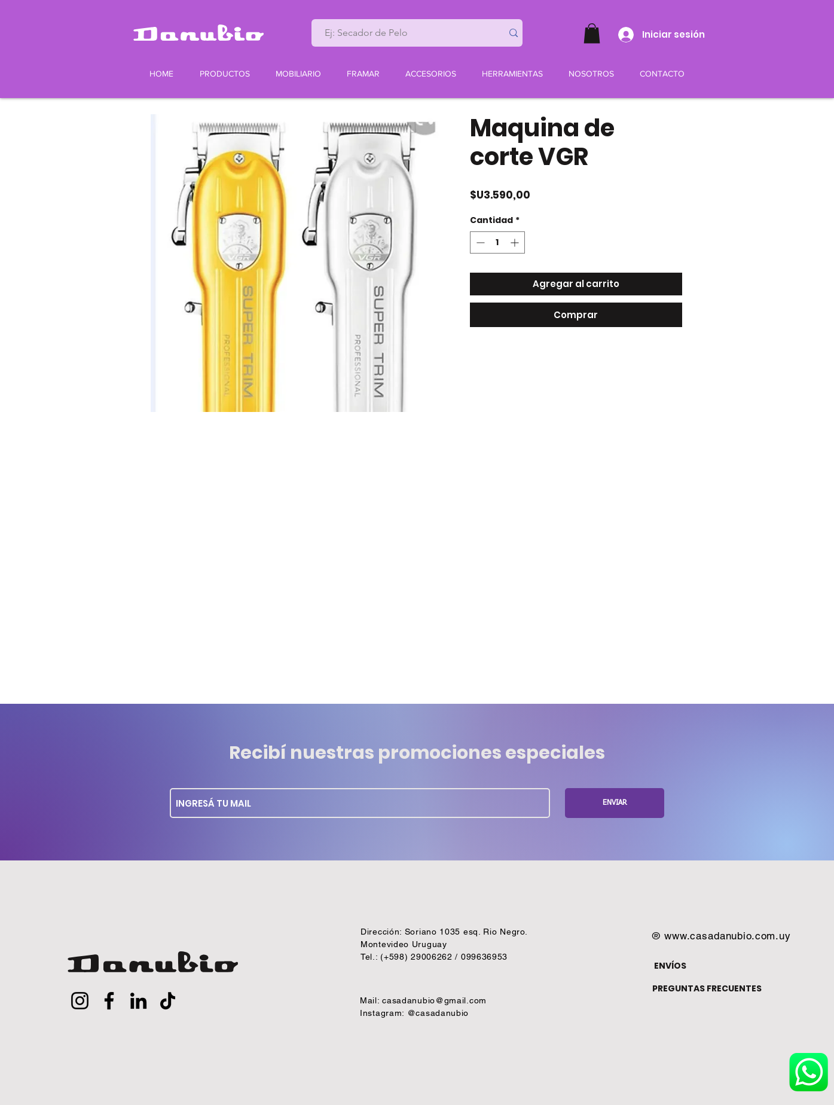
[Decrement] (479, 242)
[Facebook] (109, 1000)
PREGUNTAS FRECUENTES (707, 988)
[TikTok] (167, 1000)
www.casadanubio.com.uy (727, 936)
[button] (592, 33)
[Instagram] (79, 1000)
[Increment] (515, 242)
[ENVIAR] (614, 803)
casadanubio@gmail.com (434, 1000)
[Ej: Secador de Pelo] (402, 33)
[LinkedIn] (138, 1000)
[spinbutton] (497, 242)
